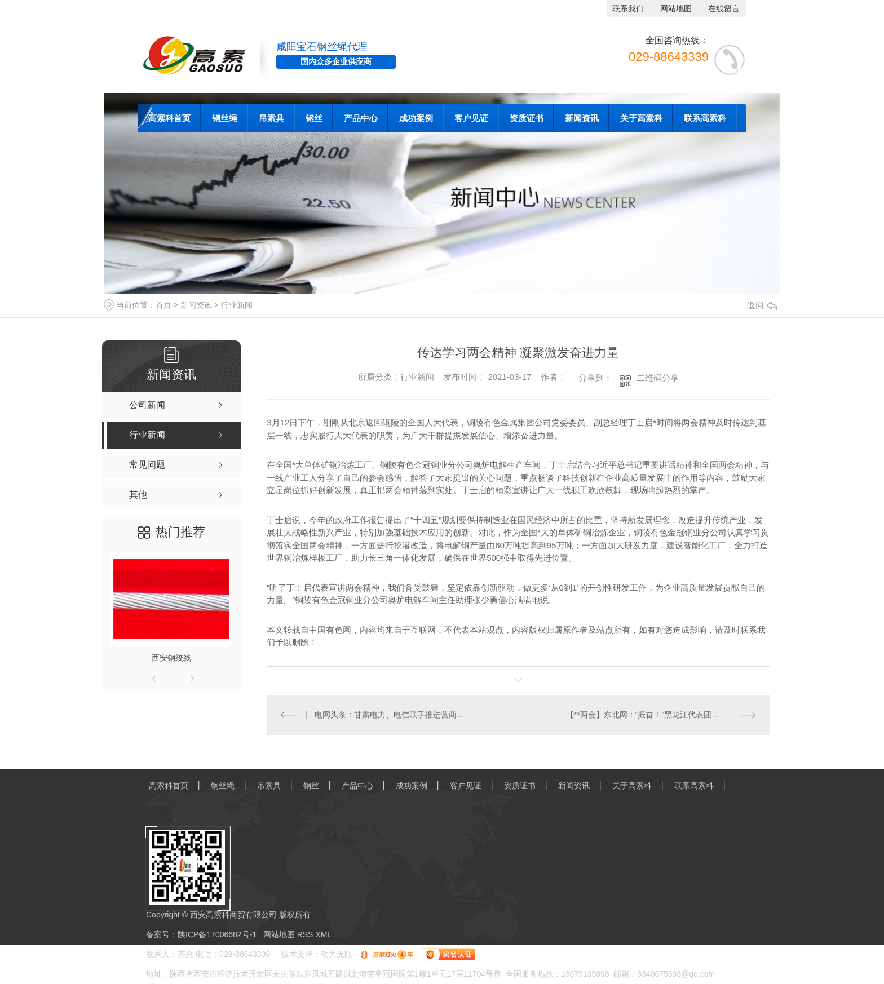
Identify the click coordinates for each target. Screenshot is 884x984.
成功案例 (416, 118)
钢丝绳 (224, 118)
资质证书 (526, 118)
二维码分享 (658, 378)
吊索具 (271, 118)
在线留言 (724, 8)
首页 (163, 304)
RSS (306, 934)
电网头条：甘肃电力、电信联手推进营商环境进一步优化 (393, 714)
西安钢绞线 (171, 657)
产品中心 (361, 118)
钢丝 (314, 118)
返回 (762, 305)
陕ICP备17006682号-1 (217, 934)
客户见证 (471, 118)
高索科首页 (169, 118)
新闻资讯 (582, 118)
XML (323, 934)
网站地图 (676, 8)
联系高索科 (705, 118)
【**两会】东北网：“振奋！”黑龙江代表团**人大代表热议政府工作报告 (661, 714)
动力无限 (336, 954)
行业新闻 (237, 304)
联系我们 (628, 8)
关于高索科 (641, 118)
